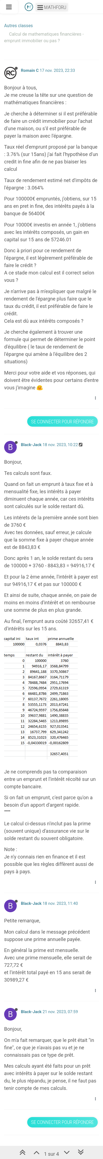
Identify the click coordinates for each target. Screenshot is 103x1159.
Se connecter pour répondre (62, 421)
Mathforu (51, 7)
